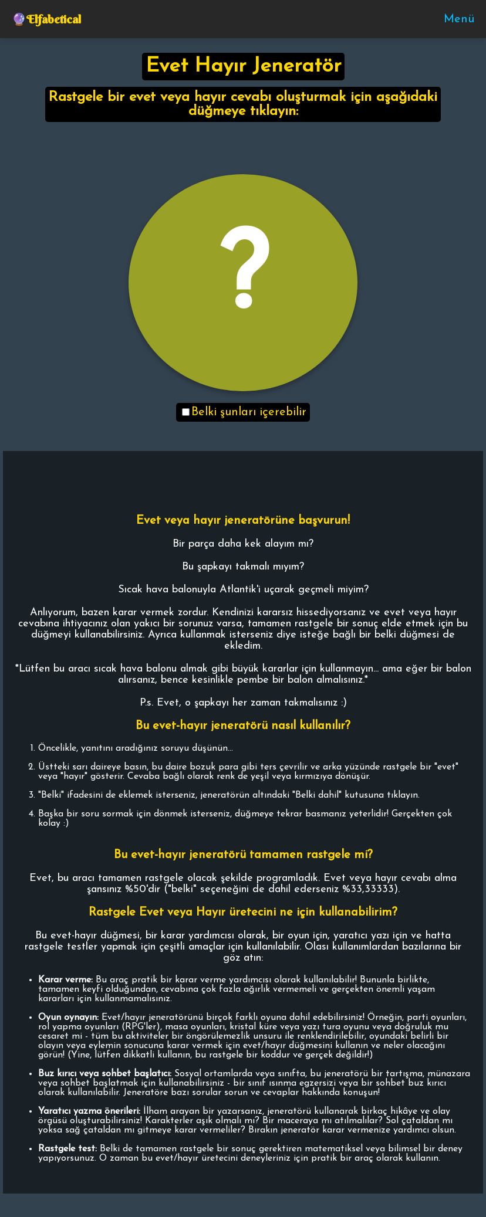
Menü (459, 19)
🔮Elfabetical (46, 19)
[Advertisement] (243, 154)
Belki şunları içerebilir (244, 412)
